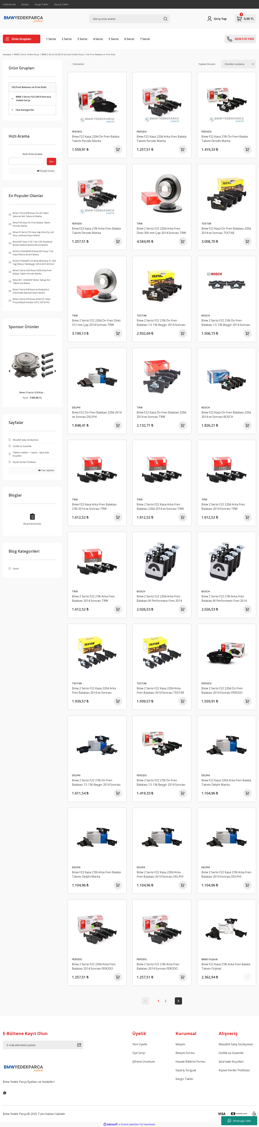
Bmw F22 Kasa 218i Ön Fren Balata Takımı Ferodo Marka (224, 139)
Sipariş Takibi (61, 4)
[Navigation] (21, 39)
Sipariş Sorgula (186, 1070)
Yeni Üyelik (139, 1044)
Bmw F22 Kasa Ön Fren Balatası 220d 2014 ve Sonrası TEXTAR (226, 230)
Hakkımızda (9, 4)
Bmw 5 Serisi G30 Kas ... (32, 392)
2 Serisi (67, 39)
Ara (51, 161)
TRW (139, 223)
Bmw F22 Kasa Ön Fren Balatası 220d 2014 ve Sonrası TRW (161, 414)
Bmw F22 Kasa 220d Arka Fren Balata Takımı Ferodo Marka (161, 139)
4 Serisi (98, 39)
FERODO (77, 131)
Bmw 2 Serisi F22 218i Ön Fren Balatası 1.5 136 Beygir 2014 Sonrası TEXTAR (161, 322)
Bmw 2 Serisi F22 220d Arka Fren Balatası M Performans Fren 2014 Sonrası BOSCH (159, 598)
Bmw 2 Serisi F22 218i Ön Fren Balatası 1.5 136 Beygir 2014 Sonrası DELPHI (96, 782)
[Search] (129, 18)
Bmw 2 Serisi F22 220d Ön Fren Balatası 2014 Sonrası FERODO (222, 690)
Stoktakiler (78, 64)
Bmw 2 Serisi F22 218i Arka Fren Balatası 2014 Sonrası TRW (93, 598)
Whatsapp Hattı (239, 1121)
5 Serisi (114, 39)
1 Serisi (51, 39)
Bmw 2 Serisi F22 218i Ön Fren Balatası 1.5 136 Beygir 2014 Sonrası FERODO (161, 782)
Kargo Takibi (41, 4)
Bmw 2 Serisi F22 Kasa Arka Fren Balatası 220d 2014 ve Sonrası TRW (160, 506)
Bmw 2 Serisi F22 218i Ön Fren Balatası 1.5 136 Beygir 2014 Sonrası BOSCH (225, 322)
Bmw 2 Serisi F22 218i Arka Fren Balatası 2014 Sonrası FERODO (158, 966)
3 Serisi (82, 39)
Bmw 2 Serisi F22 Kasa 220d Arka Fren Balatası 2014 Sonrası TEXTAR (160, 690)
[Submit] (80, 1045)
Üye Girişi (138, 1053)
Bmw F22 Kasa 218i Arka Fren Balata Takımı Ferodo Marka (96, 230)
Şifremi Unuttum (143, 1062)
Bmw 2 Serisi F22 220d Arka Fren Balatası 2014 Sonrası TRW (223, 506)
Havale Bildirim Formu (190, 1062)
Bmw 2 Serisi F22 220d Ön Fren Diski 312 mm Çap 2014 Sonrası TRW (96, 322)
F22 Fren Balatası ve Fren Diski (100, 54)
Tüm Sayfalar (46, 470)
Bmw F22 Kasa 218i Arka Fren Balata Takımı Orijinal (225, 966)
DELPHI (76, 407)
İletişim (25, 4)
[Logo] (23, 18)
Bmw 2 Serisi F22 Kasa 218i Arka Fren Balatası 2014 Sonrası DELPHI (226, 874)
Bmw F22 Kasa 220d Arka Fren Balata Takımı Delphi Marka (226, 782)
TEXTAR (206, 223)
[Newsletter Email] (43, 1045)
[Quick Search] (26, 161)
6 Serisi (129, 39)
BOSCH (205, 315)
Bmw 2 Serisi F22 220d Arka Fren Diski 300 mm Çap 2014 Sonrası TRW (161, 230)
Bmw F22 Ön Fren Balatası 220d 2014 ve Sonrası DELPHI (96, 414)
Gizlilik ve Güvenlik (231, 1053)
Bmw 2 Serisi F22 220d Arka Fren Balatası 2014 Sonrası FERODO (93, 966)
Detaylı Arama (45, 170)
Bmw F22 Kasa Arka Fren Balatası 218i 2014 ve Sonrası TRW (94, 506)
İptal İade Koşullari (231, 1062)
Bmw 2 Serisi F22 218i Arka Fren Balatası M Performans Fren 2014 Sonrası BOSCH (224, 598)
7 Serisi (145, 39)
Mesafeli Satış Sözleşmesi (236, 1044)
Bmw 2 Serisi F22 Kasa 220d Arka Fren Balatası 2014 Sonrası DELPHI (160, 874)
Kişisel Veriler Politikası (234, 1070)
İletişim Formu (185, 1053)
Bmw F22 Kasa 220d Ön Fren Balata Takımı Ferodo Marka (95, 139)
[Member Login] (217, 18)
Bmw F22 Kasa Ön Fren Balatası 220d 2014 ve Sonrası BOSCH (226, 414)
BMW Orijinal (209, 959)
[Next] (55, 371)
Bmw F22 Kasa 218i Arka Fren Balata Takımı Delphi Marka (96, 874)
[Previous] (9, 371)
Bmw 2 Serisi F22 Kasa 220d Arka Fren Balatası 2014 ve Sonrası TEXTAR (94, 690)
